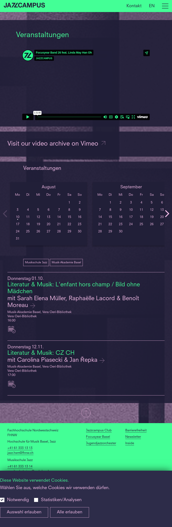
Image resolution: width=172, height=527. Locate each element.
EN (152, 6)
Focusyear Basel (98, 437)
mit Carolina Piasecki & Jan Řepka (53, 360)
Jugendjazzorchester (101, 443)
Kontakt (134, 6)
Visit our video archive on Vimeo (56, 144)
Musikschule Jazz (36, 262)
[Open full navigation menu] (165, 6)
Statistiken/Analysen (61, 500)
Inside (129, 443)
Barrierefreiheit (136, 430)
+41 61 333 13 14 (19, 466)
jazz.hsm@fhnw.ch (20, 453)
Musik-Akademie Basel (66, 262)
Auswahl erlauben (24, 512)
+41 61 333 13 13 (19, 448)
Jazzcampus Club (99, 430)
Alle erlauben (69, 512)
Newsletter (133, 437)
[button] (86, 413)
